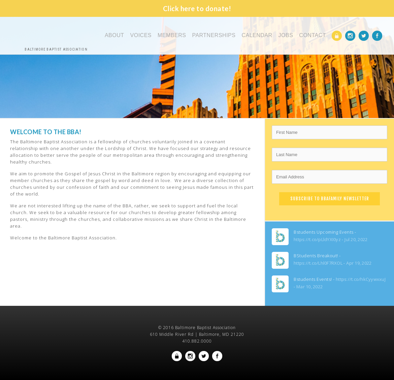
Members (172, 35)
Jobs (285, 35)
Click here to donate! (197, 8)
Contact (312, 35)
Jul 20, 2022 (355, 239)
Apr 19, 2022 (358, 263)
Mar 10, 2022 (309, 287)
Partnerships (213, 35)
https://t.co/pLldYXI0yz (317, 239)
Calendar (256, 35)
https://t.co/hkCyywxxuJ (361, 279)
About (114, 35)
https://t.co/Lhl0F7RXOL (318, 263)
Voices (141, 35)
